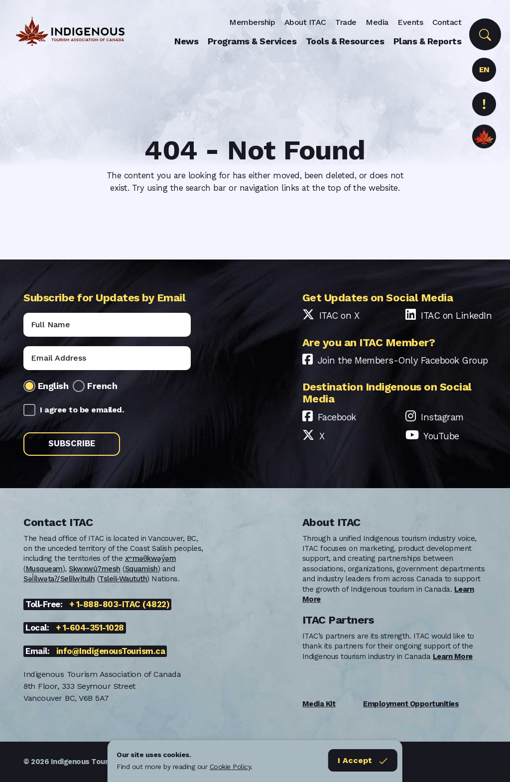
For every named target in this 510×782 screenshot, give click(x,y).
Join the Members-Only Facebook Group (403, 360)
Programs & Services (252, 41)
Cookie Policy (230, 767)
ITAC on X (339, 315)
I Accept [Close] (363, 761)
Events (410, 22)
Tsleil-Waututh (123, 578)
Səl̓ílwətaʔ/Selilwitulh (59, 578)
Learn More (453, 656)
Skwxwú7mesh (95, 568)
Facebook (337, 417)
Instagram (442, 417)
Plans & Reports (427, 41)
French (102, 386)
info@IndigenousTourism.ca (110, 651)
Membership (252, 22)
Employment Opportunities (411, 703)
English (53, 386)
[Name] (107, 325)
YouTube (441, 436)
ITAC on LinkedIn (456, 315)
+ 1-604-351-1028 (90, 628)
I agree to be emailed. (82, 409)
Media (377, 22)
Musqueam (44, 568)
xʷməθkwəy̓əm (150, 558)
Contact (447, 22)
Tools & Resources (345, 41)
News (186, 41)
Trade (346, 22)
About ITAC (305, 22)
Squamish (141, 568)
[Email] (107, 358)
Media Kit (319, 703)
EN (484, 69)
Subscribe (71, 443)
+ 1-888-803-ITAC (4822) (119, 604)
